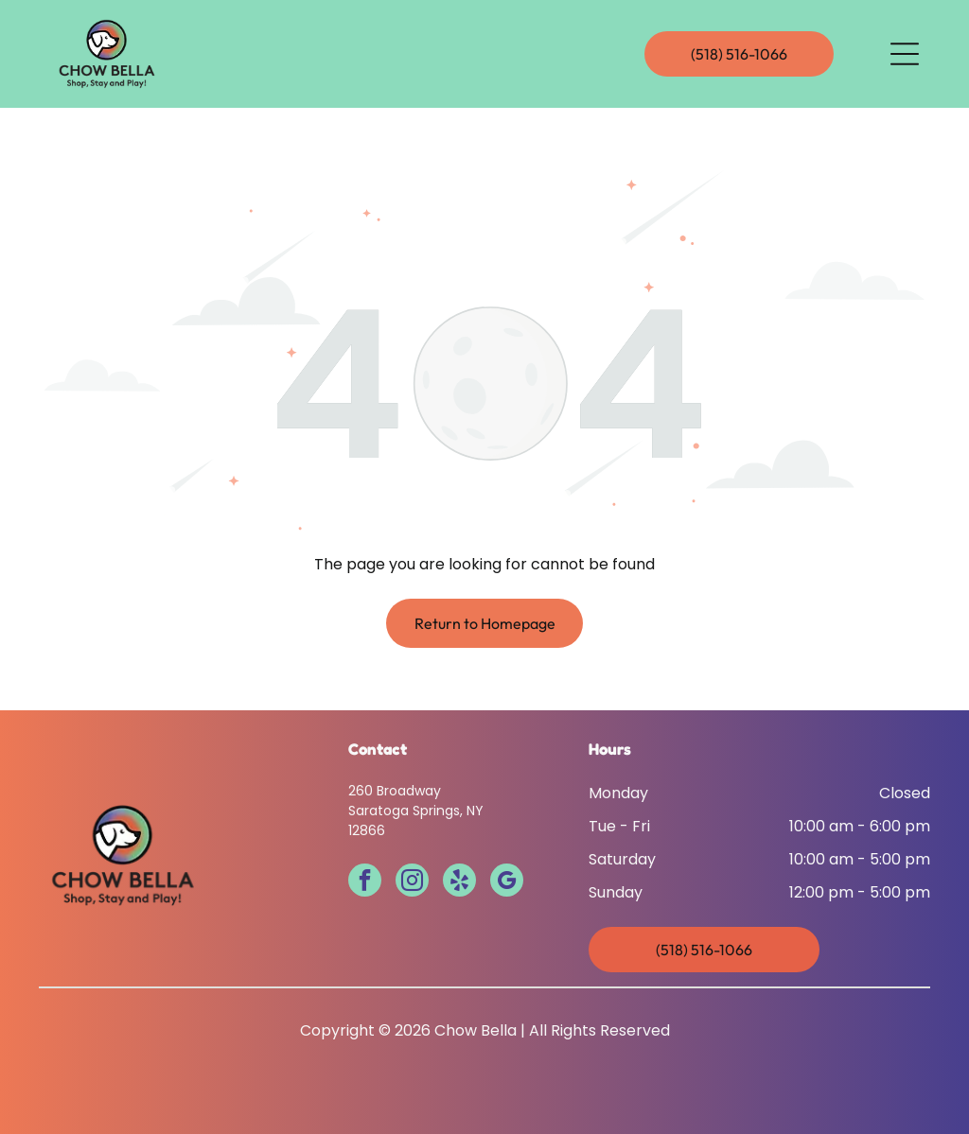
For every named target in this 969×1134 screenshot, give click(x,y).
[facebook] (364, 882)
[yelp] (459, 882)
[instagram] (412, 882)
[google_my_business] (506, 882)
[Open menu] (904, 54)
